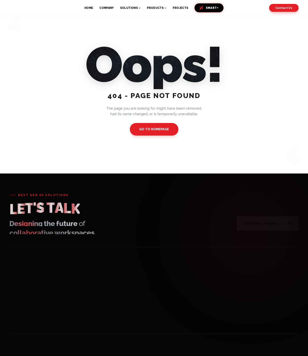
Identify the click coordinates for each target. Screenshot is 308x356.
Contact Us (283, 7)
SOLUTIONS (130, 7)
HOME (88, 7)
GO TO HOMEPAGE (154, 129)
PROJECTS (180, 7)
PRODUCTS (156, 7)
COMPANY (106, 7)
